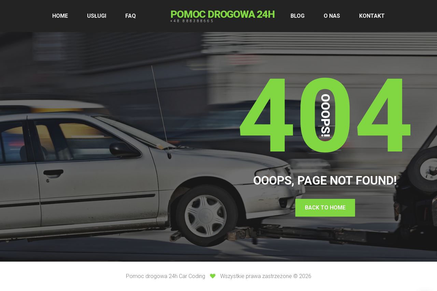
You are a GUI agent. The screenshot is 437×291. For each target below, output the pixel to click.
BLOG (298, 16)
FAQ (130, 16)
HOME (60, 16)
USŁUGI (96, 16)
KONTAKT (372, 16)
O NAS (332, 16)
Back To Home (325, 207)
